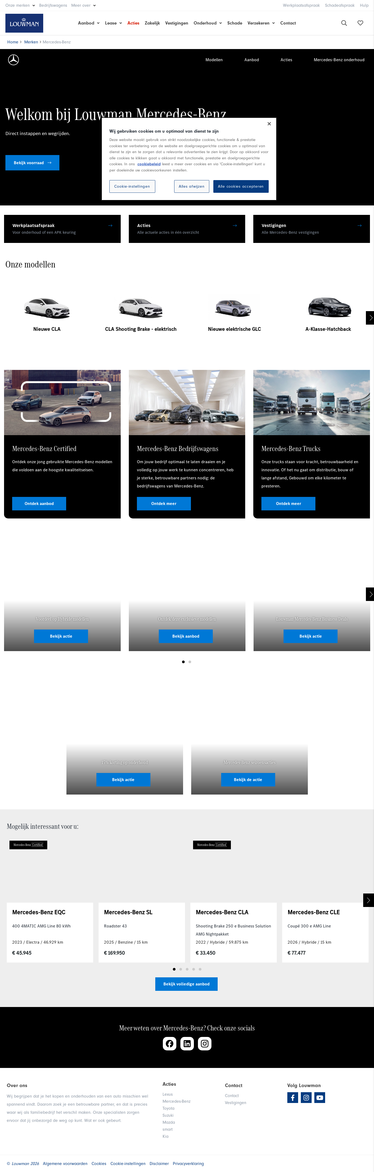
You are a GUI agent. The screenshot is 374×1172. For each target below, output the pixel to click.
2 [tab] (189, 662)
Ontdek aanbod (39, 503)
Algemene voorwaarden (65, 1163)
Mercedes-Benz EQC (38, 912)
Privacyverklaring (188, 1163)
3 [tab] (187, 969)
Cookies (99, 1163)
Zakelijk (152, 23)
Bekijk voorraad (32, 163)
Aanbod (86, 23)
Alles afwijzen (192, 186)
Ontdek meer (163, 503)
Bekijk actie (61, 636)
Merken (31, 42)
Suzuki (168, 1115)
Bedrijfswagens (53, 5)
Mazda (169, 1122)
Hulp (364, 5)
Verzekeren (258, 23)
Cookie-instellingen (132, 186)
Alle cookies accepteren (241, 186)
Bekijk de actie (248, 779)
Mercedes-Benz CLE (314, 912)
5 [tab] (200, 969)
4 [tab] (193, 969)
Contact (288, 23)
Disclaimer (159, 1163)
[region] (189, 159)
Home (12, 42)
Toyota (168, 1108)
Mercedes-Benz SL (128, 912)
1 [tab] (183, 662)
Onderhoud (205, 23)
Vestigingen (176, 23)
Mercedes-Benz (176, 1101)
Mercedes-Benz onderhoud (339, 60)
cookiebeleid (149, 164)
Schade (234, 23)
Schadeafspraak (340, 5)
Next (368, 900)
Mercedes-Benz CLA (222, 912)
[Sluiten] (269, 124)
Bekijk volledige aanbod (186, 984)
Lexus (168, 1094)
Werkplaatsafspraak (301, 5)
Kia (166, 1136)
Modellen (214, 60)
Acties (133, 23)
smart (168, 1129)
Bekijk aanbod (185, 636)
